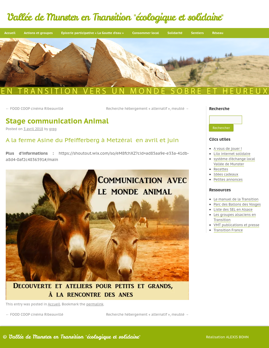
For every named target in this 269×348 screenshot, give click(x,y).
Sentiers (197, 33)
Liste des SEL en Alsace (233, 209)
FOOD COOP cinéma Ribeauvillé (34, 108)
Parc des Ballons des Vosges (237, 204)
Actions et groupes (38, 33)
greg (53, 129)
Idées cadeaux (226, 174)
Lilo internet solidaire (232, 154)
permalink (94, 304)
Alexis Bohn (237, 337)
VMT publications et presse (237, 225)
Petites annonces (228, 179)
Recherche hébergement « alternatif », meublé (147, 108)
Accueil (9, 33)
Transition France (228, 230)
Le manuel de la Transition (236, 199)
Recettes (221, 169)
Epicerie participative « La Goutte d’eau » (92, 33)
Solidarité (174, 33)
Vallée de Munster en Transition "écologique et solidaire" (115, 17)
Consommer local (145, 33)
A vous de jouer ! (228, 148)
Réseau (217, 33)
